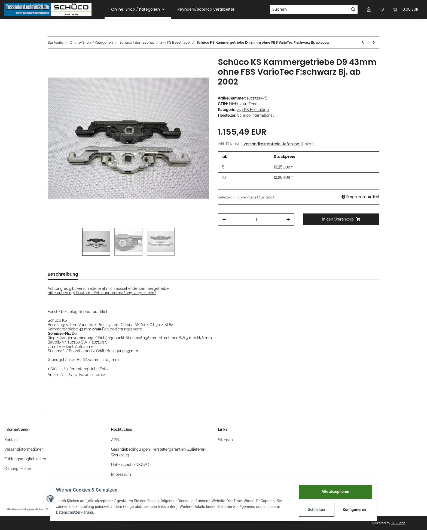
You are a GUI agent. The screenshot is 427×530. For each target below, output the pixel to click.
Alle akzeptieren (332, 491)
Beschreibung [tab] (63, 274)
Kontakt (11, 440)
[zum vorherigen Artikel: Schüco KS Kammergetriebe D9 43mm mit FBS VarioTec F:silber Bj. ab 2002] (362, 42)
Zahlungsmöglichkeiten (25, 459)
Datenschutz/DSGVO (130, 464)
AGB (115, 440)
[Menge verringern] (224, 219)
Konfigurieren (351, 509)
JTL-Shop (398, 523)
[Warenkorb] (405, 9)
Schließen (313, 509)
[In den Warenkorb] (341, 219)
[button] (368, 9)
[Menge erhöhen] (288, 219)
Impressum (121, 474)
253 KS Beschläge (253, 109)
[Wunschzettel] (381, 9)
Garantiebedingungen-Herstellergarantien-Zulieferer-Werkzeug (158, 452)
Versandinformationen (24, 449)
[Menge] (256, 219)
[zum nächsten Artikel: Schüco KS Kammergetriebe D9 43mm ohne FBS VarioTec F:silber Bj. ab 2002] (373, 42)
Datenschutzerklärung (77, 512)
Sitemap (225, 440)
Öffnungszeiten (17, 468)
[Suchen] (309, 9)
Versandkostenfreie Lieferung (271, 144)
